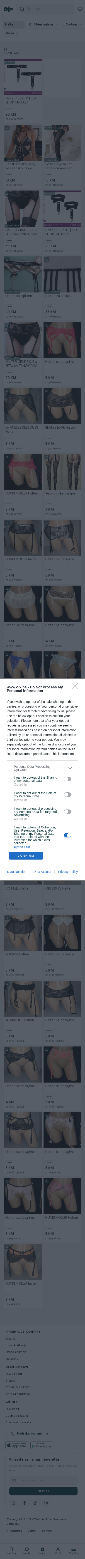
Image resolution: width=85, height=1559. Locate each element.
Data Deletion (17, 872)
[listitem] (42, 768)
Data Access (42, 872)
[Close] (76, 687)
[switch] (67, 779)
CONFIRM (25, 856)
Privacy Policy (68, 872)
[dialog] (42, 779)
